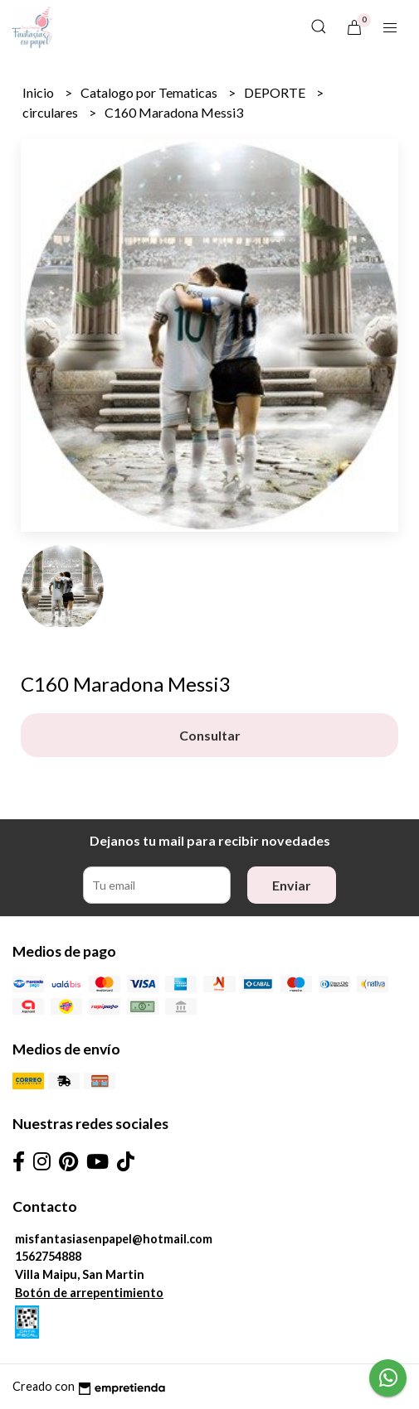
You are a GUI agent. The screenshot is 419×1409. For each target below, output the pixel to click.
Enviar (291, 885)
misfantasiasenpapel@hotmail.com (113, 1239)
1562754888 (48, 1256)
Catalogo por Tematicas (150, 92)
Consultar (210, 735)
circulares (51, 112)
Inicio (39, 92)
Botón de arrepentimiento (89, 1293)
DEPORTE (276, 92)
